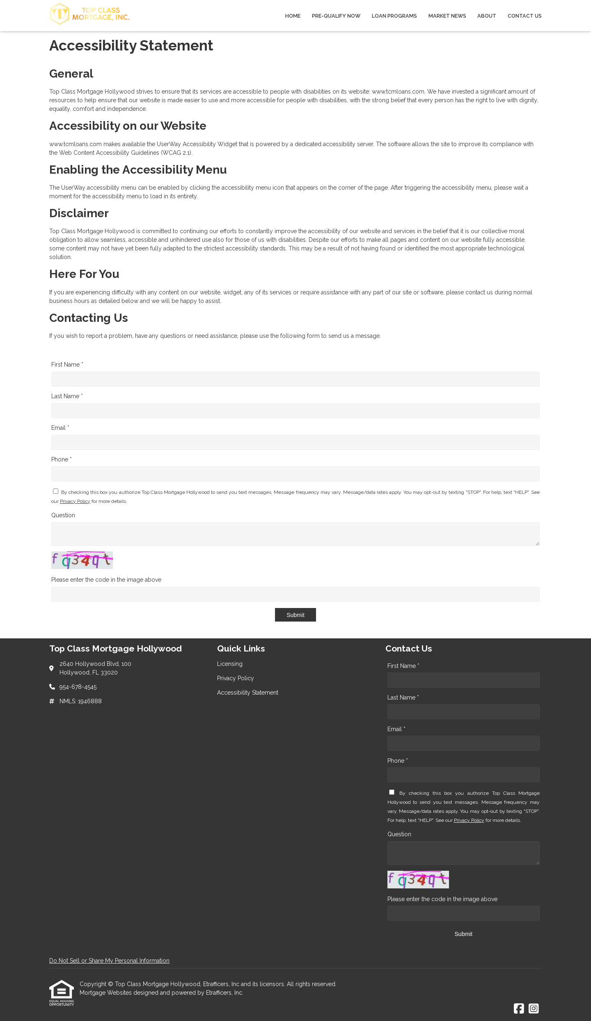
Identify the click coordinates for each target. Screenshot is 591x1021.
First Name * (67, 364)
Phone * (61, 459)
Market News (447, 16)
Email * (60, 427)
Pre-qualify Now (336, 16)
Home (292, 16)
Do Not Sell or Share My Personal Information (109, 960)
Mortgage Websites (106, 992)
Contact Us (525, 16)
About (486, 16)
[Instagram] (534, 1009)
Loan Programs (394, 16)
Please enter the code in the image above (106, 579)
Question (63, 515)
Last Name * (67, 396)
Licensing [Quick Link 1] (230, 664)
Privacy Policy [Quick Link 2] (235, 678)
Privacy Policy (75, 501)
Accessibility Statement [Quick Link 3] (247, 692)
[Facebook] (519, 1009)
